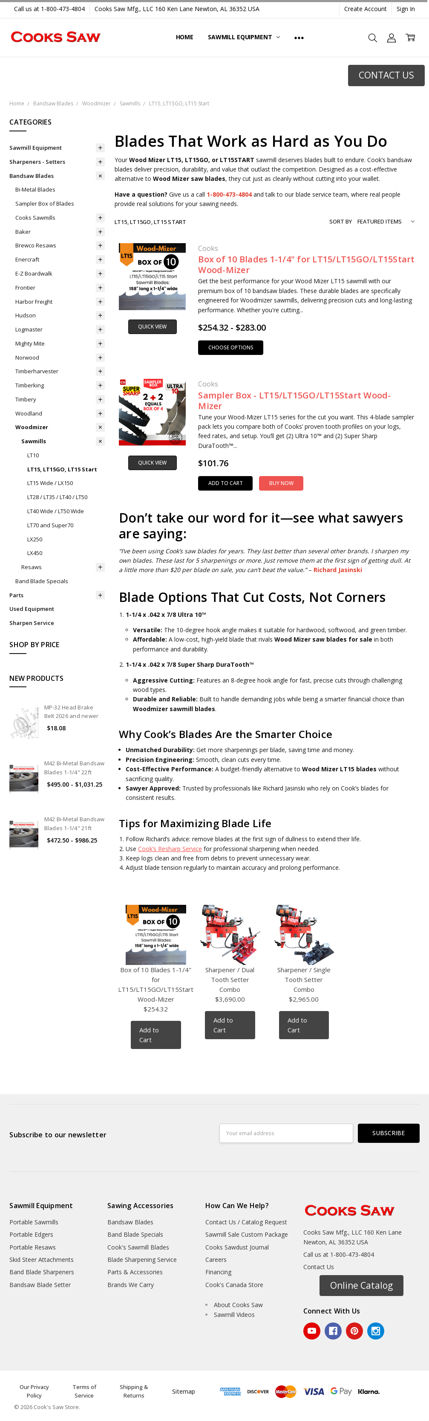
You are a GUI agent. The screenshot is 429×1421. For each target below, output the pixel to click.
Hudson (25, 315)
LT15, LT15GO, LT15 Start (62, 469)
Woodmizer (31, 427)
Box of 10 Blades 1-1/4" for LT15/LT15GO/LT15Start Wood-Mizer (306, 264)
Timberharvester (36, 371)
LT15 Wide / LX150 (50, 483)
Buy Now (281, 483)
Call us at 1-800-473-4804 (49, 9)
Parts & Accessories (135, 1272)
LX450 (34, 553)
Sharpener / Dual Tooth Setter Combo (229, 979)
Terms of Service (84, 1391)
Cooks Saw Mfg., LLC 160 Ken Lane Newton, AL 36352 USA (177, 9)
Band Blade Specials (41, 581)
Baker (23, 231)
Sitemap (183, 1391)
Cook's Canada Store (234, 1285)
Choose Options (230, 347)
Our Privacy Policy (34, 1391)
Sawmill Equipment (243, 37)
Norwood (27, 357)
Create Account (365, 9)
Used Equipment (31, 609)
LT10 (33, 455)
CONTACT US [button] (386, 75)
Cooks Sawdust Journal (237, 1247)
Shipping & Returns (134, 1391)
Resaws (31, 567)
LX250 (34, 539)
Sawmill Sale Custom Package (246, 1234)
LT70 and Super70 (50, 525)
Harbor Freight (33, 301)
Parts (16, 595)
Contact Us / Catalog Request (246, 1222)
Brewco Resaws (35, 245)
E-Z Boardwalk (33, 273)
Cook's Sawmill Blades (138, 1247)
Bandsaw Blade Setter (40, 1285)
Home (184, 37)
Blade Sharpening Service (142, 1259)
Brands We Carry (130, 1285)
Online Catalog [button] (361, 1285)
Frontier (25, 287)
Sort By (340, 221)
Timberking (29, 385)
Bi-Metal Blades (35, 189)
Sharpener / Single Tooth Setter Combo (304, 979)
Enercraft (27, 259)
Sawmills (33, 441)
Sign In (406, 9)
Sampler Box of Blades (44, 203)
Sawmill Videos (234, 1315)
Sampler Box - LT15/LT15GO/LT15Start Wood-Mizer (294, 400)
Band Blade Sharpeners (41, 1272)
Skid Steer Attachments (41, 1259)
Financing (218, 1272)
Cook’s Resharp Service (170, 849)
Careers (216, 1259)
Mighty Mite (30, 343)
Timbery (25, 399)
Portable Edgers (31, 1234)
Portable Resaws (32, 1247)
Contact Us (318, 1267)
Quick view (152, 326)
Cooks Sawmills (35, 217)
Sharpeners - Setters (37, 162)
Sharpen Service (31, 623)
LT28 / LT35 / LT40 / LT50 (57, 497)
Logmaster (29, 329)
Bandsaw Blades (31, 176)
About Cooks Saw (238, 1305)
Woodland (28, 413)
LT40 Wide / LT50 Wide (55, 511)
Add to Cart (225, 483)
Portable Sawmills (33, 1222)
